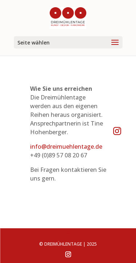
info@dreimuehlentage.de (66, 146)
